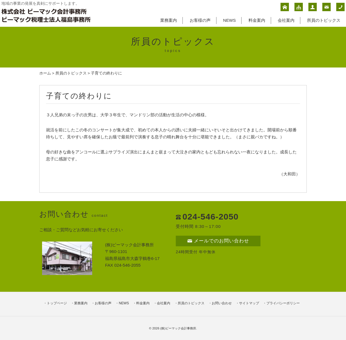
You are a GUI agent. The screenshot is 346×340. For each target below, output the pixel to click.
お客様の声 (200, 20)
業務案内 (168, 20)
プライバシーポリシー (283, 303)
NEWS (229, 20)
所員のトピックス (323, 20)
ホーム (45, 73)
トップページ (57, 303)
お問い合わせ (222, 303)
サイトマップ (249, 303)
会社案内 (286, 20)
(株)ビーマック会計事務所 (178, 328)
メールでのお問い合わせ (218, 240)
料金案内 (256, 20)
